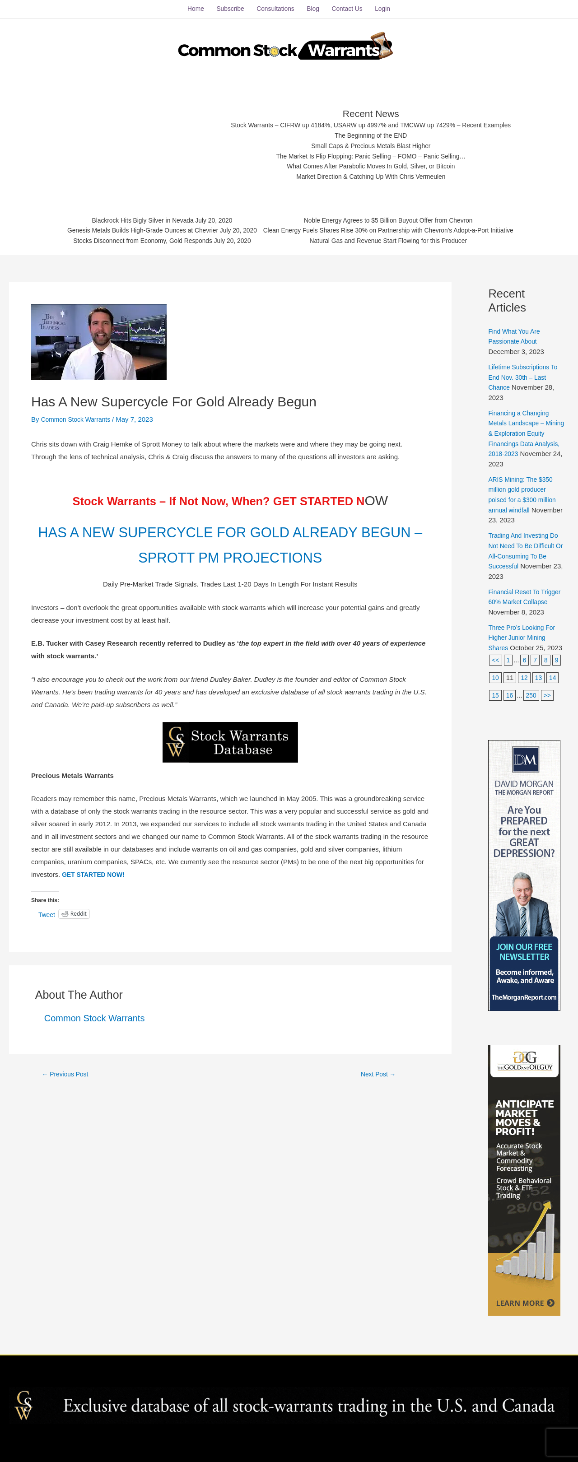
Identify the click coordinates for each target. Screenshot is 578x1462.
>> (549, 696)
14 (555, 679)
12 (525, 679)
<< (496, 661)
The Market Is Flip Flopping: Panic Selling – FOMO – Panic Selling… (371, 152)
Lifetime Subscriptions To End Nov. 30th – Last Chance (525, 370)
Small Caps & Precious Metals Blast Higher (372, 140)
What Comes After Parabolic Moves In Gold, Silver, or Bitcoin (371, 163)
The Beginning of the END (371, 129)
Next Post (378, 1092)
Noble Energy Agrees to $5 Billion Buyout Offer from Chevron (397, 216)
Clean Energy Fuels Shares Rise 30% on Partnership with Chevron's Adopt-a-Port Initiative (397, 228)
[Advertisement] (136, 137)
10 (495, 679)
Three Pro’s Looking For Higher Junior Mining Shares (524, 639)
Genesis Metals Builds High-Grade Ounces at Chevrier (130, 228)
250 (532, 696)
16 (510, 696)
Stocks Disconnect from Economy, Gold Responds (129, 239)
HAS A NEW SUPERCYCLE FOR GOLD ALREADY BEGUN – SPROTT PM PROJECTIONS (230, 549)
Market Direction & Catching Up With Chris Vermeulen (371, 174)
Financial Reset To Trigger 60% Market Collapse (517, 593)
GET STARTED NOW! (96, 892)
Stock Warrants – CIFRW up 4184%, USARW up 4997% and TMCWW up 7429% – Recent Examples (371, 118)
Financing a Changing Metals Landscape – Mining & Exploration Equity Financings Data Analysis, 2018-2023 (523, 425)
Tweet (47, 933)
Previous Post (67, 1092)
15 (495, 696)
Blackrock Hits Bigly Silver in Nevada (130, 216)
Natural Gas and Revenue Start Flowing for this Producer (397, 239)
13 (540, 679)
